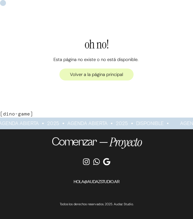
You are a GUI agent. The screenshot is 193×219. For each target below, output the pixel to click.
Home (16, 5)
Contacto (173, 5)
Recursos (135, 5)
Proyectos (95, 5)
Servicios (53, 5)
